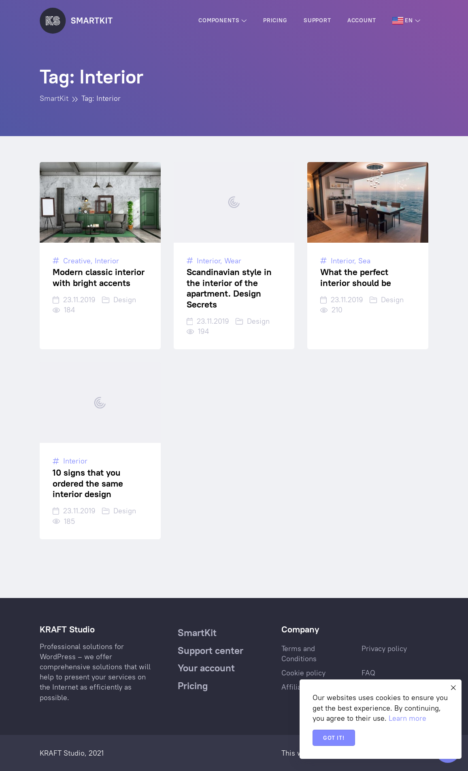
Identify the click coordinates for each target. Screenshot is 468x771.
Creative (77, 260)
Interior (107, 260)
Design (124, 299)
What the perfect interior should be (355, 277)
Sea (364, 260)
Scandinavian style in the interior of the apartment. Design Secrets (229, 288)
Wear (232, 260)
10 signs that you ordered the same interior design (88, 483)
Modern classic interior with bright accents (99, 277)
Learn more (407, 718)
